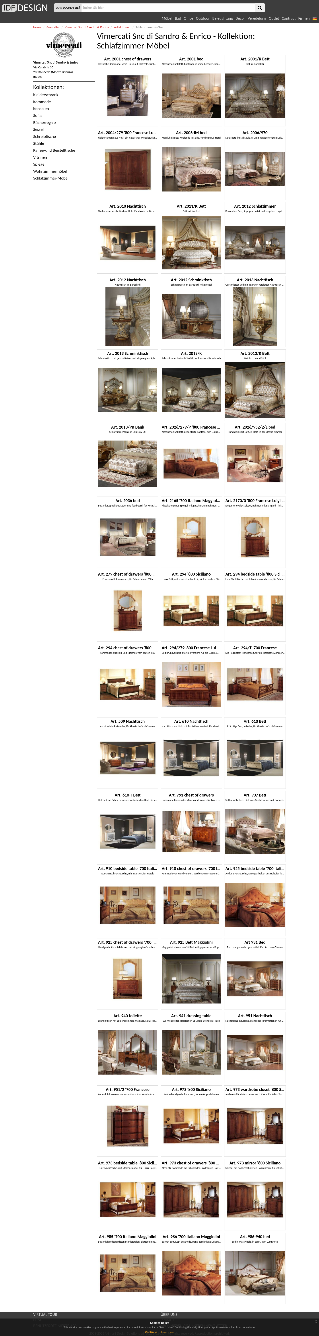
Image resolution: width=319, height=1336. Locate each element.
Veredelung (257, 18)
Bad (178, 18)
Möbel (167, 18)
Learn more (167, 1332)
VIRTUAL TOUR (45, 1314)
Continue (151, 1332)
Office (188, 18)
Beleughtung (222, 18)
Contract (289, 18)
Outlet (274, 18)
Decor (240, 18)
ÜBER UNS (169, 1314)
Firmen (303, 18)
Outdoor (203, 18)
